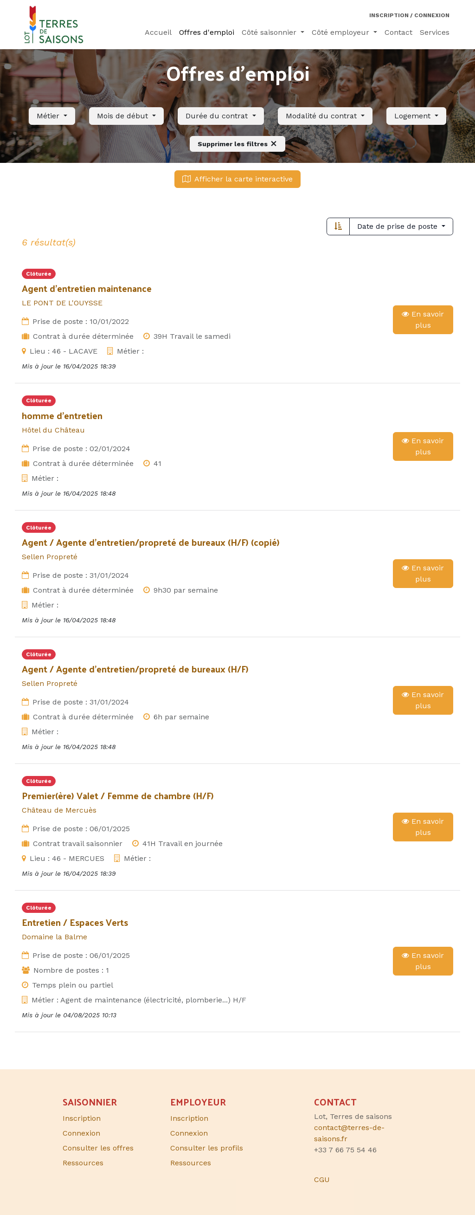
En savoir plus (423, 320)
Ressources (190, 1162)
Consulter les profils (206, 1148)
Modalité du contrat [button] (322, 115)
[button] (52, 116)
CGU (322, 1179)
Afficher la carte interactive (237, 178)
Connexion (189, 1133)
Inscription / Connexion (409, 15)
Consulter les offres (98, 1148)
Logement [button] (413, 115)
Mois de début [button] (123, 115)
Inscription (189, 1118)
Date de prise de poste (398, 226)
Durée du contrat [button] (218, 115)
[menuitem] (158, 32)
